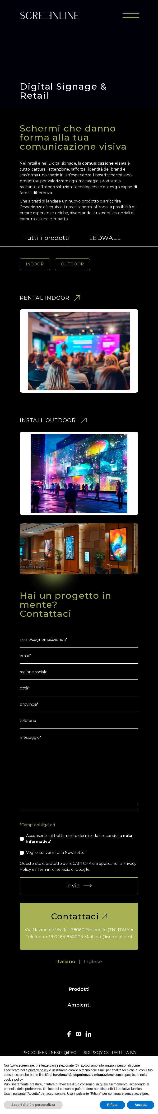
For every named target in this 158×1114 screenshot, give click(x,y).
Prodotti (79, 989)
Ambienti (79, 1005)
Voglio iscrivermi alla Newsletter (56, 852)
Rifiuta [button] (112, 1105)
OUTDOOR (72, 264)
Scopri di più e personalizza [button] (33, 1105)
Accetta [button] (141, 1105)
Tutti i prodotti (46, 237)
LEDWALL (105, 237)
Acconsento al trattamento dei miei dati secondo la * (79, 838)
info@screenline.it (113, 936)
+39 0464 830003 (64, 936)
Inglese (93, 961)
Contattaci (79, 916)
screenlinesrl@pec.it (55, 1052)
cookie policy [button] (13, 1079)
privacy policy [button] (38, 1070)
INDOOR (35, 264)
